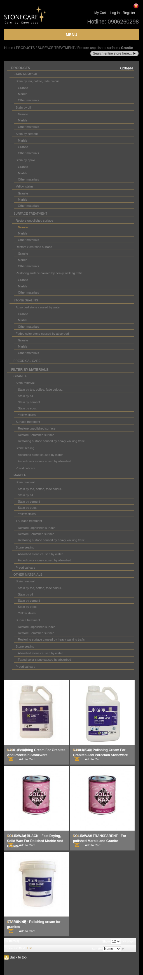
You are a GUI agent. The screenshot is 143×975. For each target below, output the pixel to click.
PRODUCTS (25, 48)
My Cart (100, 13)
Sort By (97, 948)
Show (106, 941)
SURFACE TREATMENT (55, 48)
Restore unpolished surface (97, 48)
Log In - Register (122, 13)
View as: (12, 948)
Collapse (126, 68)
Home (8, 48)
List (29, 948)
